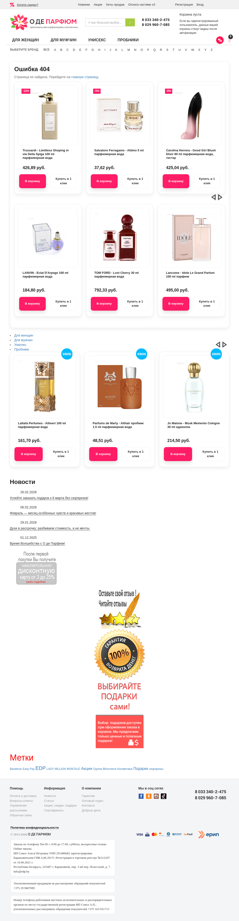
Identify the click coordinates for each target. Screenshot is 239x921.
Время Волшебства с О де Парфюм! (37, 543)
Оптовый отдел (92, 801)
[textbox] (105, 22)
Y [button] (205, 50)
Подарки (140, 769)
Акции (98, 4)
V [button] (186, 50)
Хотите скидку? (27, 5)
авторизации (187, 33)
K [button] (116, 50)
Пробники (128, 40)
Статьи (49, 801)
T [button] (173, 50)
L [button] (122, 50)
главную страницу (84, 77)
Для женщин (25, 40)
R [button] (161, 50)
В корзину (32, 181)
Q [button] (154, 50)
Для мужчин (64, 40)
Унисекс (97, 40)
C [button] (68, 50)
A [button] (55, 50)
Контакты (88, 805)
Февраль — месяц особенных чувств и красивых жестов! (53, 513)
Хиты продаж (115, 4)
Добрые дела (91, 810)
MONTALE (73, 769)
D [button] (74, 50)
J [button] (110, 50)
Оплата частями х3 (141, 4)
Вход (200, 4)
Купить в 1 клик (63, 181)
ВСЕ (46, 49)
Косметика (124, 769)
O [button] (142, 50)
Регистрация (184, 4)
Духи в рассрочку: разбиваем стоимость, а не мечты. (50, 528)
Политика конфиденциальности (35, 827)
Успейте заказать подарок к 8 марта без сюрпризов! (49, 498)
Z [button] (212, 50)
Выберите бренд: (24, 49)
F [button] (86, 50)
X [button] (199, 50)
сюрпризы (156, 769)
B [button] (61, 50)
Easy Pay (29, 769)
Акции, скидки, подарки (60, 805)
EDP (40, 768)
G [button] (92, 50)
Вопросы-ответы (21, 801)
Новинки (84, 4)
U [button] (180, 50)
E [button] (80, 50)
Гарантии (88, 796)
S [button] (167, 50)
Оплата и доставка (23, 796)
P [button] (148, 50)
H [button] (99, 50)
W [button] (192, 50)
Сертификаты (53, 810)
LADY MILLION (56, 769)
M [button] (128, 50)
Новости (50, 796)
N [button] (135, 50)
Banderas (16, 769)
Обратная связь (21, 815)
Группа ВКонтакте (104, 769)
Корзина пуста (190, 14)
